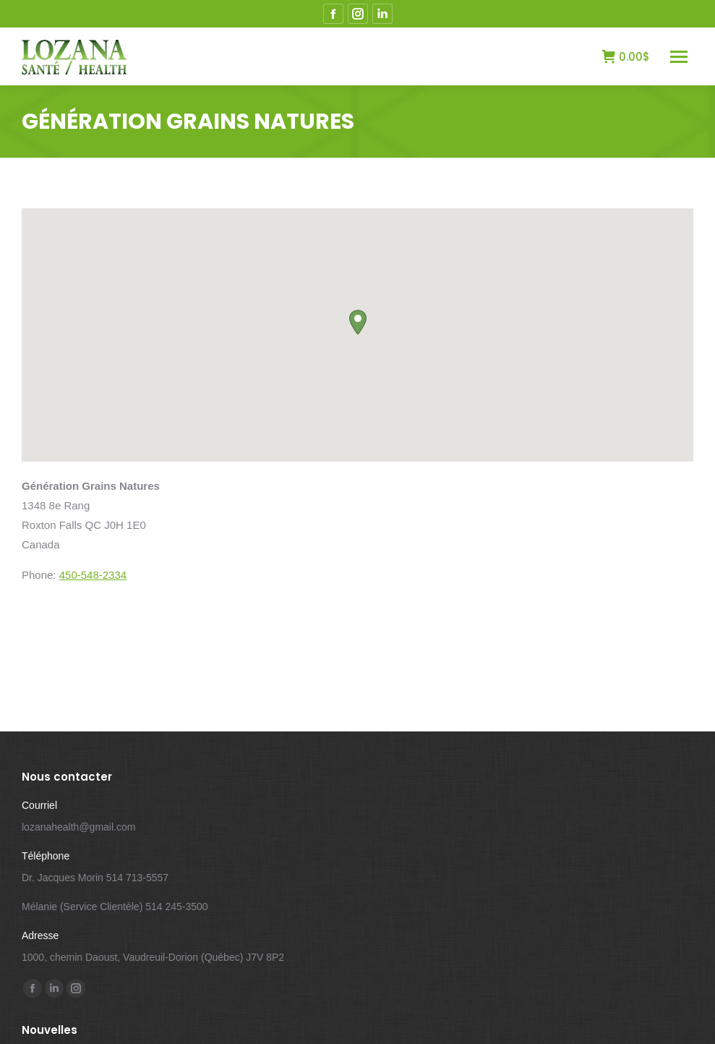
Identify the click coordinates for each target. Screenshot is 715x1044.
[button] (358, 322)
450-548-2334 (93, 575)
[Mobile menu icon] (678, 57)
